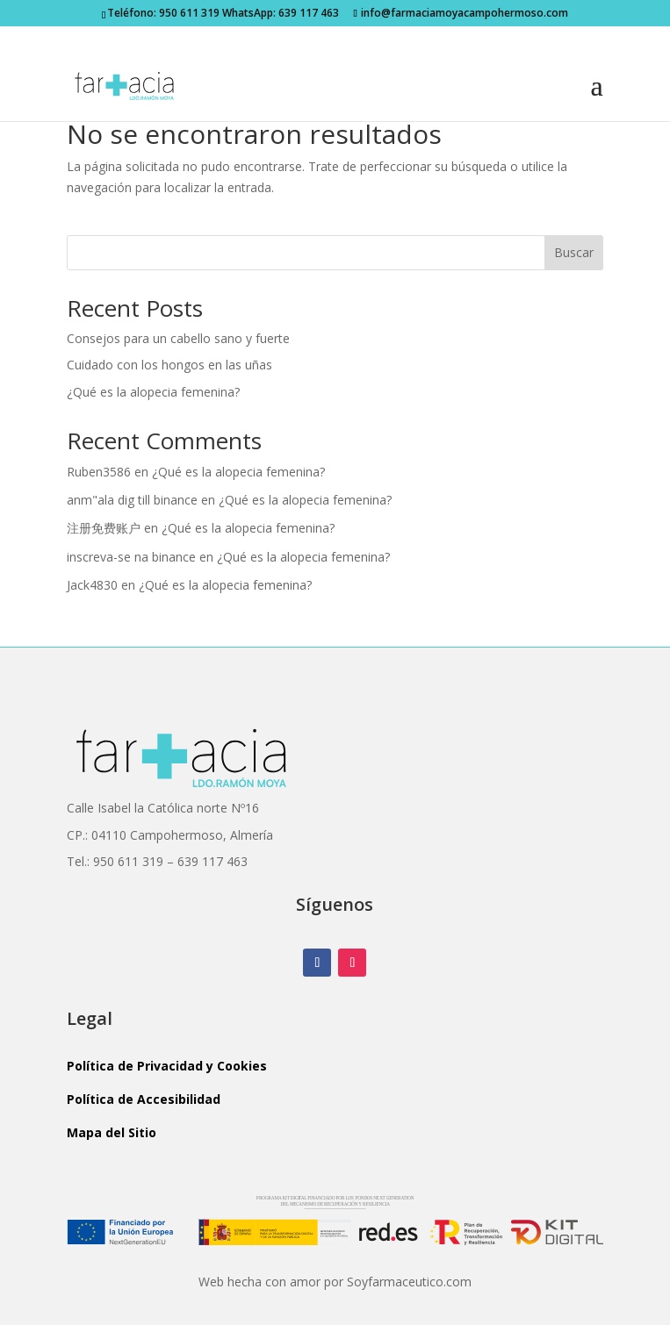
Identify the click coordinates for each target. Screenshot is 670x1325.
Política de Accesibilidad (143, 1099)
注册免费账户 (103, 527)
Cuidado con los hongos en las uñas (169, 364)
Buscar (574, 252)
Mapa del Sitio (111, 1132)
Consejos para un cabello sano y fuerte (178, 338)
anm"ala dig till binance (132, 499)
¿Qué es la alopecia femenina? (153, 391)
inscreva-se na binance (131, 556)
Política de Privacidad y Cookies (167, 1065)
